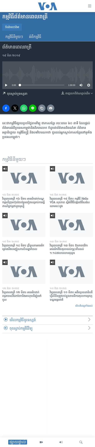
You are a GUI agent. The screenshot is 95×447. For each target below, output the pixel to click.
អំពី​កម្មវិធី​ (35, 37)
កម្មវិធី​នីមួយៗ (14, 37)
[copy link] (41, 108)
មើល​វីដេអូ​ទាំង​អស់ (84, 306)
